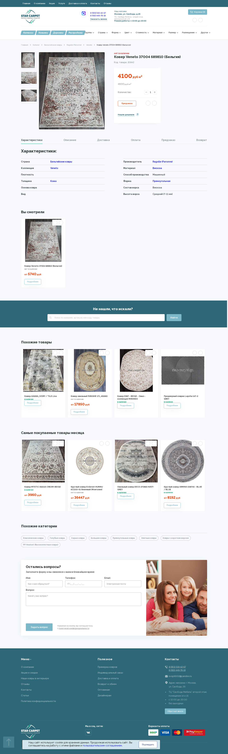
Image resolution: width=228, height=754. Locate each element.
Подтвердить (148, 744)
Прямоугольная (161, 181)
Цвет (127, 33)
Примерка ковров (107, 667)
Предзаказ (127, 103)
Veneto (89, 45)
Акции (52, 3)
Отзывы (107, 3)
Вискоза (157, 168)
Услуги (61, 3)
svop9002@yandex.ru (180, 676)
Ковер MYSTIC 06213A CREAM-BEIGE (42, 487)
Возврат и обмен (107, 684)
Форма (115, 33)
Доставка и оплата (78, 3)
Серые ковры (78, 538)
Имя (28, 578)
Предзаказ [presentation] (168, 140)
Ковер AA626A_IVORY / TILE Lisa (40, 396)
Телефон (70, 578)
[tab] (31, 140)
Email (107, 578)
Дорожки (58, 32)
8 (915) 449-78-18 (98, 16)
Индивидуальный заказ (110, 672)
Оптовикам (104, 690)
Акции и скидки (29, 672)
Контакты (95, 3)
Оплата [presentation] (135, 140)
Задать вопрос (39, 627)
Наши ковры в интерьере (35, 678)
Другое (204, 33)
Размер (172, 33)
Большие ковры (98, 538)
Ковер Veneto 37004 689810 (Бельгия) (43, 266)
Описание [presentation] (69, 140)
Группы (88, 33)
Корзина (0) (199, 12)
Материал (157, 33)
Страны (101, 33)
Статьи (25, 695)
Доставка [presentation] (103, 140)
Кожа (53, 181)
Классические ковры (33, 538)
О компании (39, 3)
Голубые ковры (57, 538)
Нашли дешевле (126, 115)
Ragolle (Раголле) (74, 45)
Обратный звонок (175, 711)
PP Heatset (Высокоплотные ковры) (40, 545)
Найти (174, 317)
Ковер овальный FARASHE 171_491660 (89, 396)
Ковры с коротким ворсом (176, 538)
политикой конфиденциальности (74, 628)
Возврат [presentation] (201, 140)
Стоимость (141, 33)
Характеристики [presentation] (31, 140)
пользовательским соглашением (102, 745)
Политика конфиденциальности (38, 701)
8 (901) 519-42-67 (98, 13)
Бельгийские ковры (53, 45)
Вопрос (30, 590)
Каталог (28, 32)
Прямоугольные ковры (124, 538)
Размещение (188, 33)
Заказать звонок (98, 19)
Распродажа (76, 32)
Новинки (43, 32)
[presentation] (50, 613)
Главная (26, 3)
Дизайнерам (104, 695)
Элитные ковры (148, 538)
